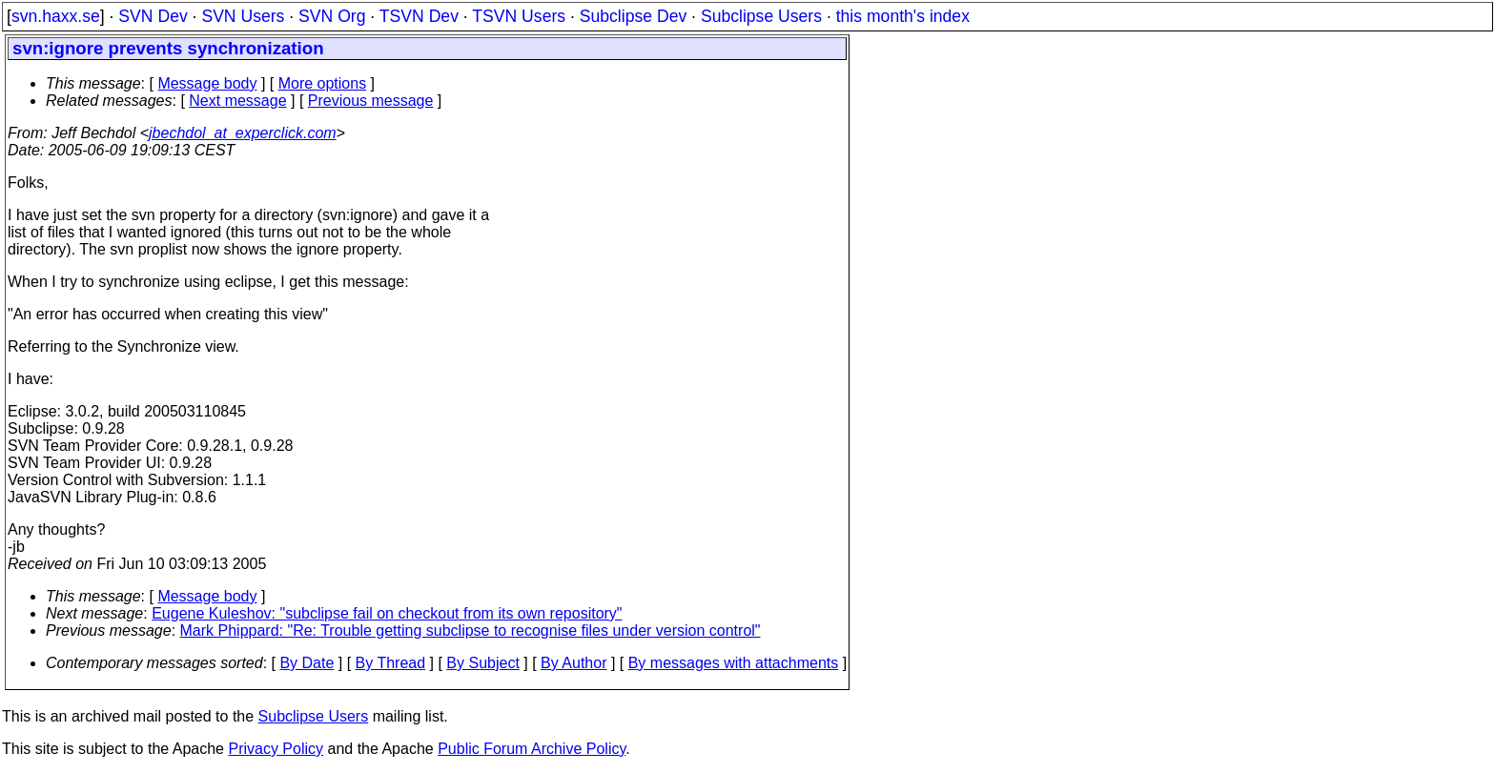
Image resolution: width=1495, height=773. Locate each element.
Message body (206, 83)
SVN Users (242, 16)
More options (322, 83)
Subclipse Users (761, 16)
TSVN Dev (419, 16)
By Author (573, 663)
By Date (306, 663)
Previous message (371, 100)
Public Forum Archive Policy (531, 749)
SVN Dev (152, 16)
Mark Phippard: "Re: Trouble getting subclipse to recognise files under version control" (470, 630)
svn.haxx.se (55, 16)
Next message (237, 100)
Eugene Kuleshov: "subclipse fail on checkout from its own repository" (387, 613)
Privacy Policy (275, 749)
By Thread (391, 663)
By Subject (482, 663)
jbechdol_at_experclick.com (243, 133)
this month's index (903, 16)
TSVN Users (518, 16)
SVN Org (331, 16)
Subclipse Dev (633, 16)
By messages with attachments (733, 663)
